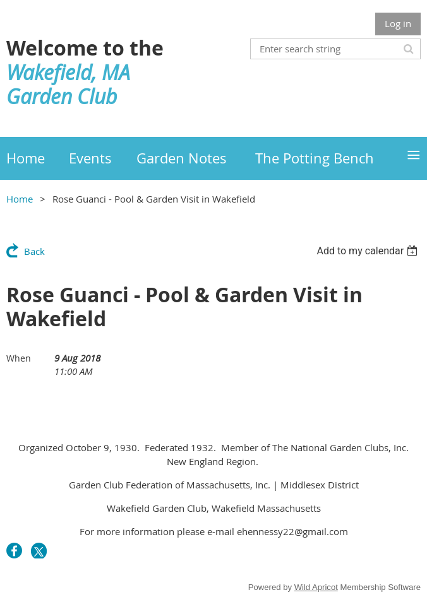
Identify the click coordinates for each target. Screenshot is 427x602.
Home (19, 198)
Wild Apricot (316, 587)
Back (34, 251)
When (18, 358)
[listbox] (368, 251)
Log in (398, 23)
